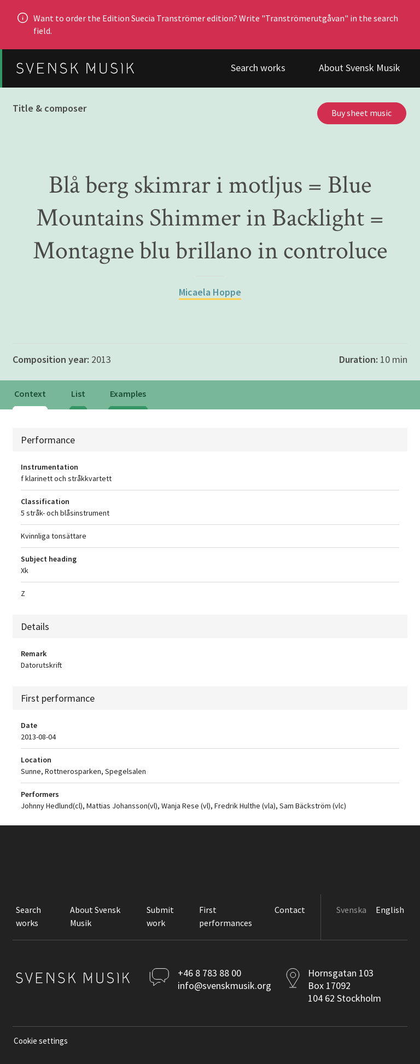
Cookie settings (41, 1041)
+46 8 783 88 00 (209, 973)
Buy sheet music (361, 112)
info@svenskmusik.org (224, 985)
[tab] (128, 394)
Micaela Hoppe (210, 292)
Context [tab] (30, 393)
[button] (169, 917)
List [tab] (78, 393)
